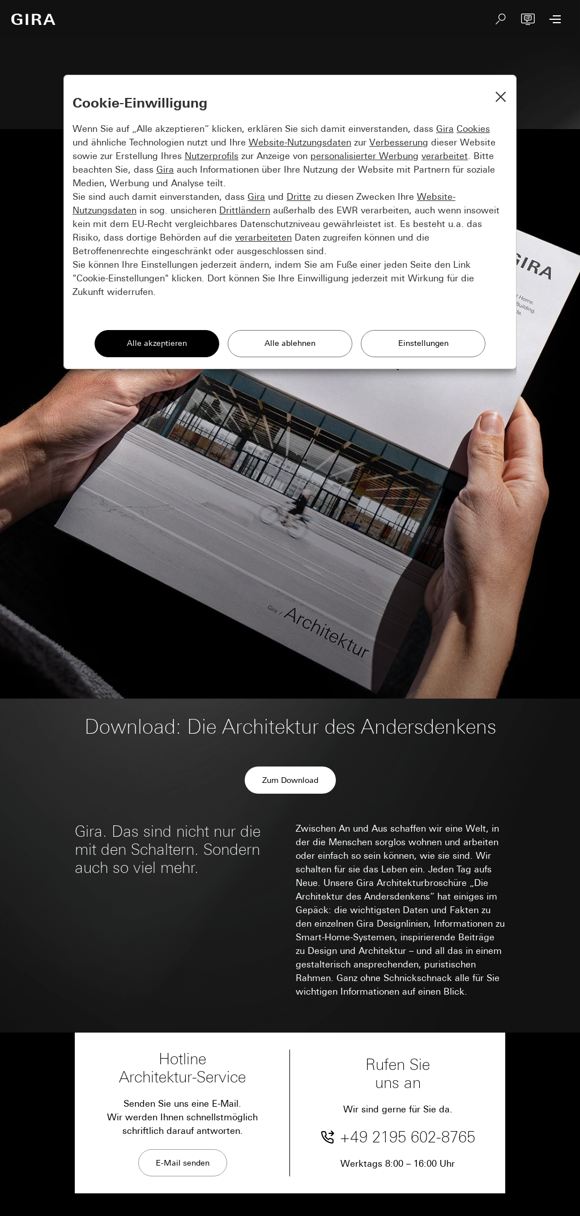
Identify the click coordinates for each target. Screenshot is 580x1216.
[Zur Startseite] (33, 19)
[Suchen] (501, 19)
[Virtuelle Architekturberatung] (527, 19)
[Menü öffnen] (555, 19)
